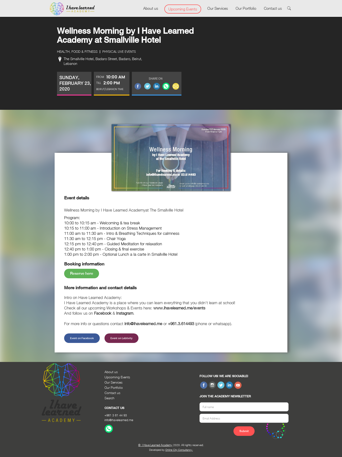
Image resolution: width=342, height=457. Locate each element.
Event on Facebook (82, 338)
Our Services (217, 8)
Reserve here (81, 273)
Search (109, 398)
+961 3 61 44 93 (115, 415)
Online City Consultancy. (179, 449)
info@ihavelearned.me (118, 420)
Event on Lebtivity (121, 338)
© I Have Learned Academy (155, 445)
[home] (72, 9)
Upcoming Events (182, 9)
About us (150, 8)
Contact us (273, 8)
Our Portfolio (246, 8)
